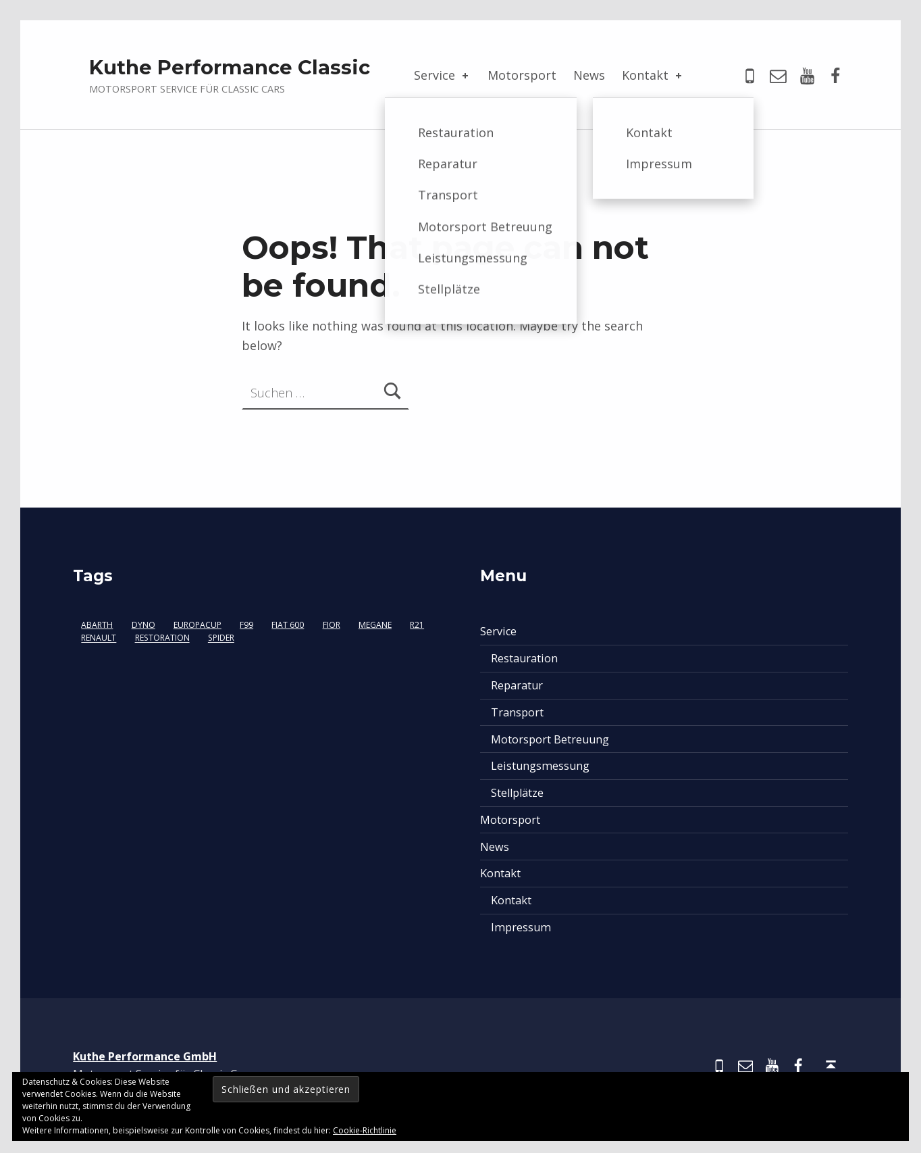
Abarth (97, 625)
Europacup (197, 625)
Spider (221, 638)
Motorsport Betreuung (550, 739)
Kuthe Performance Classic (229, 67)
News (589, 75)
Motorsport (522, 75)
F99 (246, 625)
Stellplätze (517, 792)
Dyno (143, 625)
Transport (517, 712)
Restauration (524, 658)
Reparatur (517, 685)
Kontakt (653, 75)
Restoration (162, 638)
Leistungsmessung (540, 765)
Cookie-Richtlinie (364, 1130)
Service (442, 75)
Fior (331, 625)
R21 (417, 625)
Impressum (521, 927)
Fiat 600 (287, 625)
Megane (375, 625)
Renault (98, 638)
